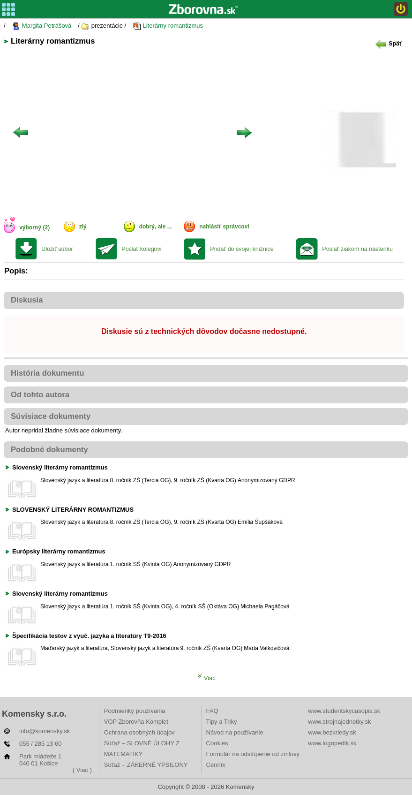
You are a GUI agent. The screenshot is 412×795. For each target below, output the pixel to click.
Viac (206, 677)
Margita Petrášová (41, 26)
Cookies (217, 743)
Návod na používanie (234, 732)
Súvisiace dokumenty (50, 416)
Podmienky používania (134, 710)
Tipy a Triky (221, 721)
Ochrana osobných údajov (139, 732)
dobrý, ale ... (155, 226)
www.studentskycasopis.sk (344, 710)
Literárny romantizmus (168, 26)
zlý (83, 226)
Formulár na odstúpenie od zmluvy (253, 753)
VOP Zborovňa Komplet (136, 721)
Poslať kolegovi (141, 249)
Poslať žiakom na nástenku (357, 249)
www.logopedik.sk (332, 743)
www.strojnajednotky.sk (339, 721)
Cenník (215, 764)
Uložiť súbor (57, 249)
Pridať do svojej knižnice (241, 249)
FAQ (212, 710)
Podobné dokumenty (49, 449)
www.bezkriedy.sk (332, 732)
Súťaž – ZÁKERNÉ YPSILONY (146, 764)
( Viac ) (82, 769)
